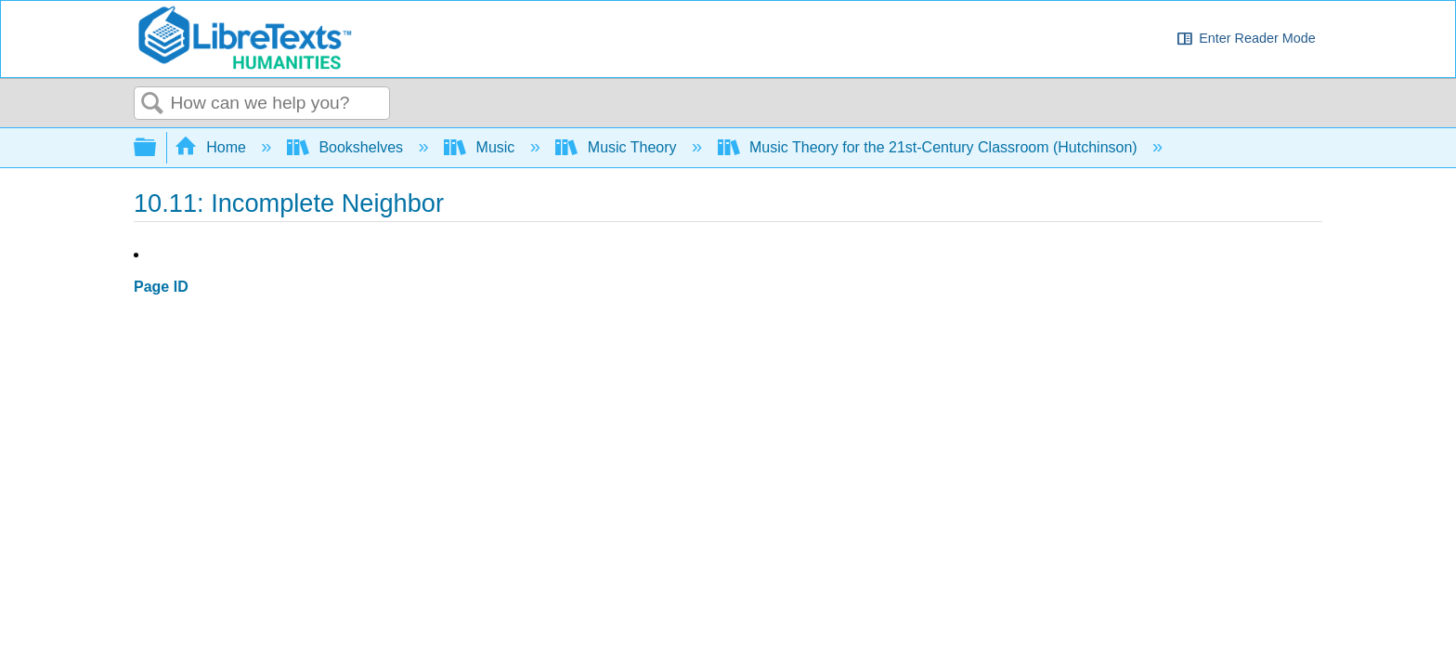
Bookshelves (347, 147)
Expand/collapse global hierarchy (157, 148)
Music (481, 147)
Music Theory (618, 147)
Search (152, 104)
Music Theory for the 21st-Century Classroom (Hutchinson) (930, 147)
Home (213, 147)
